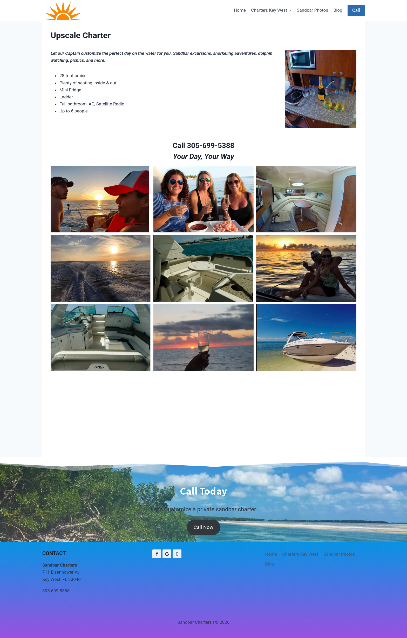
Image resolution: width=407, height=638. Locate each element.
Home (240, 10)
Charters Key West (300, 554)
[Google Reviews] (166, 553)
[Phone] (177, 553)
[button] (101, 199)
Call (356, 10)
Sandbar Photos (312, 10)
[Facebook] (156, 553)
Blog (338, 10)
